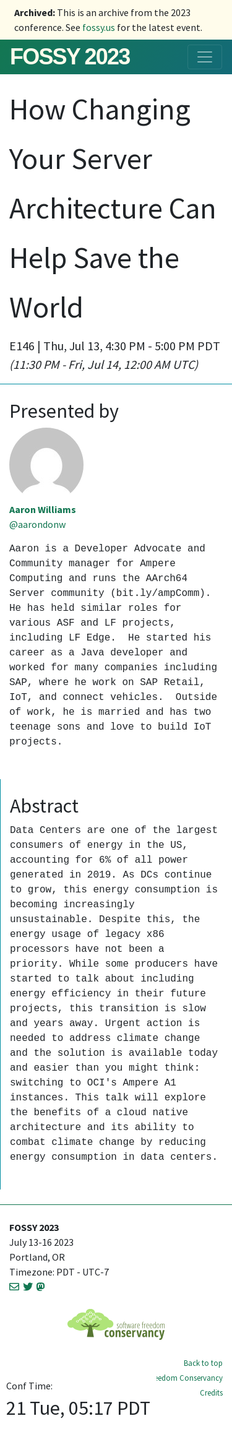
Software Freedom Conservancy (169, 1378)
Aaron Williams (42, 509)
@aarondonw (37, 524)
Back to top (203, 1363)
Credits (211, 1392)
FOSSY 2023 (69, 56)
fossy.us (98, 27)
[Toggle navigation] (204, 57)
